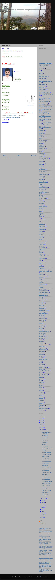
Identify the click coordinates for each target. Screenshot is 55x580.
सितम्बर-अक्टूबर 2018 (43, 375)
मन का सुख (41, 266)
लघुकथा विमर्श (41, 321)
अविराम (4, 6)
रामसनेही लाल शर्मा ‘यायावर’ (43, 310)
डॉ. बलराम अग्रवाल (42, 206)
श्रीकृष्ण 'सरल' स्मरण (42, 348)
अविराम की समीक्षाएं (42, 86)
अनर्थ (40, 70)
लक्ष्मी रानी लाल (41, 315)
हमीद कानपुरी (41, 398)
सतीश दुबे (40, 361)
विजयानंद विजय (41, 326)
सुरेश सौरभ (41, 384)
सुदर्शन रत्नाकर (41, 379)
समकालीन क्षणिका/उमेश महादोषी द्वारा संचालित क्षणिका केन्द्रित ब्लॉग (45, 563)
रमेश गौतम (40, 300)
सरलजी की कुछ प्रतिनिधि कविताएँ (44, 370)
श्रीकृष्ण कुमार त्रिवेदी (42, 349)
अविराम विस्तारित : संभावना (43, 112)
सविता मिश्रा (41, 372)
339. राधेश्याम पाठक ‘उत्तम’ (47, 472)
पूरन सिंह (40, 239)
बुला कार (40, 250)
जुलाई (43, 505)
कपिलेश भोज (41, 161)
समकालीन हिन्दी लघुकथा (43, 367)
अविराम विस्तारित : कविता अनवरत (44, 80)
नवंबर (43, 500)
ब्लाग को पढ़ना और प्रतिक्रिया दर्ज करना (45, 255)
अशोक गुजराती (41, 132)
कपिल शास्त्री (41, 159)
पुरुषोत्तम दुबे (41, 236)
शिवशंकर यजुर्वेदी (42, 334)
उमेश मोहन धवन (41, 146)
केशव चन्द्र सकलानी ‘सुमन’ (43, 174)
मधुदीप (40, 265)
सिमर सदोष (41, 377)
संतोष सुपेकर (41, 354)
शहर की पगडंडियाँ (42, 333)
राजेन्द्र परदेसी (41, 305)
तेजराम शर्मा (41, 210)
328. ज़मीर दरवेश (45, 492)
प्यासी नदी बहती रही (42, 241)
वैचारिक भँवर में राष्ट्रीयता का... (44, 331)
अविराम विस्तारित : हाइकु (43, 104)
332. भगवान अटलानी (46, 485)
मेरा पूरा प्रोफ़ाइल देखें (42, 523)
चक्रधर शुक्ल (41, 190)
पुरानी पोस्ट (33, 155)
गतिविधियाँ (40, 184)
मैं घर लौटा (40, 294)
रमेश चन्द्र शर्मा (41, 302)
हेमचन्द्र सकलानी (42, 410)
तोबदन (40, 211)
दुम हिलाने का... (41, 214)
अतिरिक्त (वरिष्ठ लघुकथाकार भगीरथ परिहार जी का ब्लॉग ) (45, 529)
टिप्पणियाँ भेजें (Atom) (9, 158)
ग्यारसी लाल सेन (41, 189)
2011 (41, 517)
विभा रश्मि (40, 330)
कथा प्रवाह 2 (41, 156)
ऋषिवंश (40, 151)
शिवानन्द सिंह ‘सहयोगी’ (42, 336)
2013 (41, 425)
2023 (41, 415)
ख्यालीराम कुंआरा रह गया (43, 182)
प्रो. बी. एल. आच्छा (42, 247)
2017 (41, 418)
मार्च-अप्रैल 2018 (42, 284)
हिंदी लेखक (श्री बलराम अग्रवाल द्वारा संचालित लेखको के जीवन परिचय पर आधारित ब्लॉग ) (45, 566)
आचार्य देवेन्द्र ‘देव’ (42, 141)
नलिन (40, 221)
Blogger (41, 576)
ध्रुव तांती (40, 216)
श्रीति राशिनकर (41, 351)
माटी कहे (40, 279)
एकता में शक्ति (41, 153)
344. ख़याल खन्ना (45, 463)
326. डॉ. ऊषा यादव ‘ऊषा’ (46, 496)
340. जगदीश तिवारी (45, 470)
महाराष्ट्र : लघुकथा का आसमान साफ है (45, 271)
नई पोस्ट (4, 155)
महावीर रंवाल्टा (41, 274)
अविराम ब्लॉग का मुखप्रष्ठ (43, 76)
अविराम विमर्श (41, 90)
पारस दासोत (41, 234)
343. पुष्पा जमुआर (45, 465)
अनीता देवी (41, 71)
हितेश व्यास (41, 406)
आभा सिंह (40, 143)
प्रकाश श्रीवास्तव (42, 242)
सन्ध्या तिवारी (41, 366)
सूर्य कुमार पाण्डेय (41, 388)
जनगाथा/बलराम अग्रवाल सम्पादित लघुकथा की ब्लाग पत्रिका (44, 537)
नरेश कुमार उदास (42, 219)
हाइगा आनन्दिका (41, 405)
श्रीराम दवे (40, 352)
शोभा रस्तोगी (41, 341)
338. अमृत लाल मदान (46, 474)
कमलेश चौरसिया (41, 163)
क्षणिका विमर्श (41, 179)
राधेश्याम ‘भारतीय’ (42, 307)
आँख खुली (40, 138)
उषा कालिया (41, 150)
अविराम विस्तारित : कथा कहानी (44, 92)
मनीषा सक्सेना (41, 268)
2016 (41, 420)
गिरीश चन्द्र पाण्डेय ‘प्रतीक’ (43, 187)
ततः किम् (40, 208)
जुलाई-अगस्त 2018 (42, 198)
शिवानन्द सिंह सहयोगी (42, 338)
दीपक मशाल (41, 213)
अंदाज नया (40, 67)
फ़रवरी (43, 513)
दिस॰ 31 (44, 430)
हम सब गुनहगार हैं (42, 393)
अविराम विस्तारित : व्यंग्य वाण (43, 97)
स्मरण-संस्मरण (41, 392)
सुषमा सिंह (40, 387)
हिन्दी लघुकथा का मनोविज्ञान (43, 408)
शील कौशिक (41, 339)
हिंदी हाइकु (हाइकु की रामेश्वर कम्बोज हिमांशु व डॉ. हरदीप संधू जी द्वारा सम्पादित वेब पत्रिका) (45, 570)
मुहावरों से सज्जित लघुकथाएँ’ (43, 292)
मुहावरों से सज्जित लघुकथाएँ (43, 290)
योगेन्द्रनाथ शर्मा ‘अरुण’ (43, 295)
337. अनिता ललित (45, 476)
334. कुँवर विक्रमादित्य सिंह (47, 481)
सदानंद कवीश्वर (41, 364)
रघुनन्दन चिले (41, 297)
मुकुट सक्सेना (41, 287)
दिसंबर (43, 429)
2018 (41, 416)
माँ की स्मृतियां (41, 277)
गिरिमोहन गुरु (41, 186)
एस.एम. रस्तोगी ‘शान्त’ (42, 154)
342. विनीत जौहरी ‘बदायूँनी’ (47, 467)
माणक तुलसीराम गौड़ (42, 280)
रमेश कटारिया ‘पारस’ (42, 299)
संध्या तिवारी (41, 357)
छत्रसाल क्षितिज (41, 195)
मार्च (42, 511)
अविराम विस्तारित (42, 78)
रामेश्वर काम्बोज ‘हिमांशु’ (43, 313)
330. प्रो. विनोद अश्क (46, 488)
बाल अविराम (44, 444)
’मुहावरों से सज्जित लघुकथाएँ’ (43, 65)
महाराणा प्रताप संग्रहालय (43, 270)
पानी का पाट (41, 232)
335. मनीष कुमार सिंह (46, 479)
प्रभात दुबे (40, 246)
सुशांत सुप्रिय (41, 385)
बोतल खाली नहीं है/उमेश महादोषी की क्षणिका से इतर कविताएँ (45, 554)
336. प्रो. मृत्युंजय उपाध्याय (46, 477)
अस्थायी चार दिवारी (42, 136)
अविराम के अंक (41, 87)
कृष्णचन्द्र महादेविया (42, 171)
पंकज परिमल (41, 231)
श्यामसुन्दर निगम (41, 343)
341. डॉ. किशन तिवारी (46, 468)
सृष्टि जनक (41, 390)
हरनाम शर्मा (41, 400)
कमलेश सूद (41, 164)
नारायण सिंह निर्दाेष (42, 226)
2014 (41, 424)
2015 (41, 422)
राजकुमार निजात (41, 303)
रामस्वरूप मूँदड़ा (41, 312)
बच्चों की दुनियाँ (41, 249)
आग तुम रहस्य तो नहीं (42, 140)
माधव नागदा (41, 282)
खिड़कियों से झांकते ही (42, 181)
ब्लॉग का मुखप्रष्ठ (42, 258)
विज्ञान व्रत (41, 328)
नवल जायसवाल (41, 224)
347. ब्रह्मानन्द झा (45, 458)
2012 (41, 427)
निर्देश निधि (41, 228)
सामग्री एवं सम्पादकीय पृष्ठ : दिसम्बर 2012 (46, 433)
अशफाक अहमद (41, 130)
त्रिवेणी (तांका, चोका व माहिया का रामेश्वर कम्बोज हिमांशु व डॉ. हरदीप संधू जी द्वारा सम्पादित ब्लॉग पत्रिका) (46, 547)
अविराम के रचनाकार (42, 89)
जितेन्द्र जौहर (41, 196)
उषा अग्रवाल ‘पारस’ (42, 148)
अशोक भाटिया (41, 133)
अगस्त (43, 504)
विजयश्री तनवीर (41, 325)
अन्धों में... (40, 73)
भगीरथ (40, 260)
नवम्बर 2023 (41, 223)
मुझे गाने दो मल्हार (42, 289)
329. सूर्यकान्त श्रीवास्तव (46, 490)
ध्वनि (40, 218)
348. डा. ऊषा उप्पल (45, 456)
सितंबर (43, 502)
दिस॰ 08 (44, 498)
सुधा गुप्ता (40, 380)
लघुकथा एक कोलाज (42, 318)
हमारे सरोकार (41, 397)
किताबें (40, 168)
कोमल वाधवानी (41, 176)
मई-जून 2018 (41, 261)
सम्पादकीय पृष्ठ (41, 369)
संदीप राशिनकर (41, 356)
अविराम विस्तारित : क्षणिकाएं (43, 103)
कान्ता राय (40, 166)
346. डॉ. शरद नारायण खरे (46, 459)
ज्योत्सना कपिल (41, 201)
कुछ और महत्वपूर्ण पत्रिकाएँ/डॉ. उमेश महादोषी (47, 448)
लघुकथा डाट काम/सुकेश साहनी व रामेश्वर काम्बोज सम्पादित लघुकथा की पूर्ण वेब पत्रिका (46, 560)
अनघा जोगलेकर (41, 68)
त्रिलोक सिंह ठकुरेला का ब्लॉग (44, 545)
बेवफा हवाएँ (41, 252)
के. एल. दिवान (41, 172)
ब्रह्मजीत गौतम (41, 254)
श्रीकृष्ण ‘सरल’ (41, 346)
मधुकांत (40, 263)
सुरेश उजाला (41, 382)
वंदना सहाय (41, 323)
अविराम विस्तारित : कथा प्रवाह (44, 101)
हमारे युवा (40, 395)
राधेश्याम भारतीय (41, 308)
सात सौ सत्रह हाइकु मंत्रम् (43, 374)
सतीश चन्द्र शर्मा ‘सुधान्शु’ (43, 359)
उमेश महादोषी (41, 145)
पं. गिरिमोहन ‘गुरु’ (42, 229)
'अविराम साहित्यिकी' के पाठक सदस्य (45, 63)
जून (42, 507)
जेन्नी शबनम (41, 200)
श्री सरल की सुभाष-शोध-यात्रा (44, 344)
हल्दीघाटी (40, 403)
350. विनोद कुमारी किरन (46, 452)
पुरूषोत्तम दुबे (41, 237)
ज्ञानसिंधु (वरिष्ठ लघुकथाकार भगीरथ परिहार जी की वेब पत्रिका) (45, 543)
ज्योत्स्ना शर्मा (41, 205)
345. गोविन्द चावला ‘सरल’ (46, 461)
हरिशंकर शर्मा (41, 402)
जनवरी (43, 514)
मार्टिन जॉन (41, 285)
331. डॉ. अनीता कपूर (46, 487)
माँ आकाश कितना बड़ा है (43, 276)
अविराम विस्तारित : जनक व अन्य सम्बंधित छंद (13, 117)
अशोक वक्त (41, 135)
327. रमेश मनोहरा (45, 494)
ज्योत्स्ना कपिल (41, 203)
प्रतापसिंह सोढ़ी (41, 244)
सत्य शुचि (40, 362)
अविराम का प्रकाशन (42, 84)
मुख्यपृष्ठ (18, 155)
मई (42, 509)
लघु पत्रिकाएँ (41, 316)
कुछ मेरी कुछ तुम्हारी (42, 169)
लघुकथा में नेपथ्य (42, 320)
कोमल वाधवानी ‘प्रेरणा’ (42, 177)
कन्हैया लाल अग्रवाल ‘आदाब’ (43, 158)
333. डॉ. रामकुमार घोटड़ (46, 483)
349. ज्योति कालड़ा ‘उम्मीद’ (46, 454)
